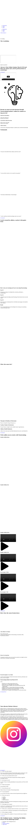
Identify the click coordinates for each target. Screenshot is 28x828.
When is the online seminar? (7, 771)
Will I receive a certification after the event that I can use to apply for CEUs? (15, 808)
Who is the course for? (6, 795)
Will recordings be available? (7, 812)
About (3, 26)
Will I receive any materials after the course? (9, 775)
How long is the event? (6, 780)
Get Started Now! (3, 691)
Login (3, 27)
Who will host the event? (6, 788)
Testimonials (4, 25)
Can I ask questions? (5, 791)
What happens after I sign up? (7, 804)
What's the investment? (6, 784)
